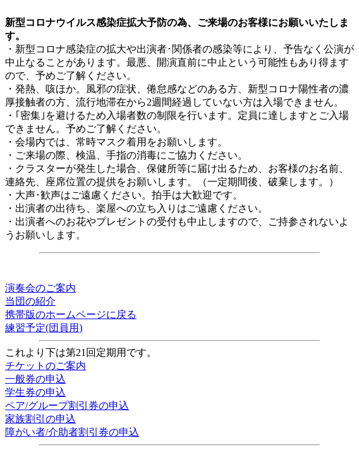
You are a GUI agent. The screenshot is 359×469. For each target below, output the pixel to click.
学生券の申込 (35, 392)
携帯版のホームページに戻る (71, 314)
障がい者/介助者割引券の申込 (72, 432)
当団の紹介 (30, 301)
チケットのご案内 (45, 365)
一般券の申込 (35, 379)
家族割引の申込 (40, 418)
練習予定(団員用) (44, 327)
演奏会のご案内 (40, 288)
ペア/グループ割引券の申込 (67, 405)
